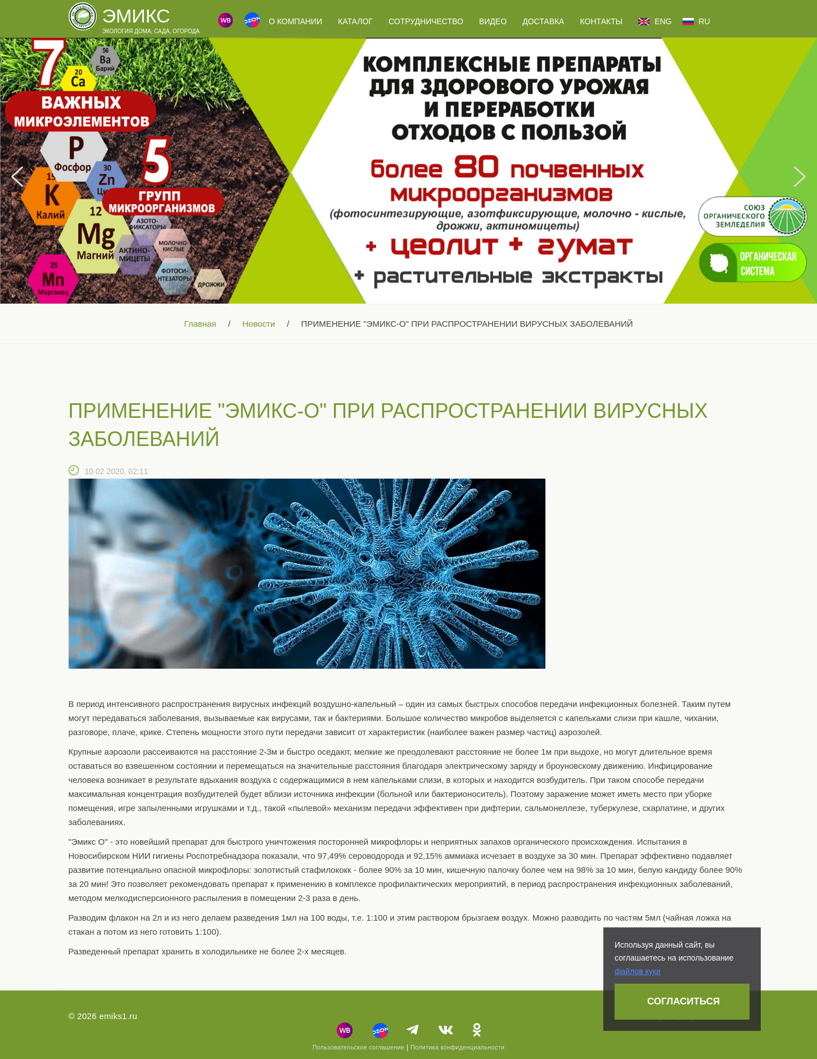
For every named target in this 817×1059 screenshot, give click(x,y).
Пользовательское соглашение (359, 1047)
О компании (295, 21)
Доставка (543, 21)
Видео (493, 21)
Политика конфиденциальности (457, 1047)
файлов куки (638, 971)
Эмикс (136, 15)
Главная (200, 323)
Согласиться (683, 1001)
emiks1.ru (118, 1016)
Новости (258, 323)
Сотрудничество (426, 21)
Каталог (355, 21)
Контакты (601, 21)
